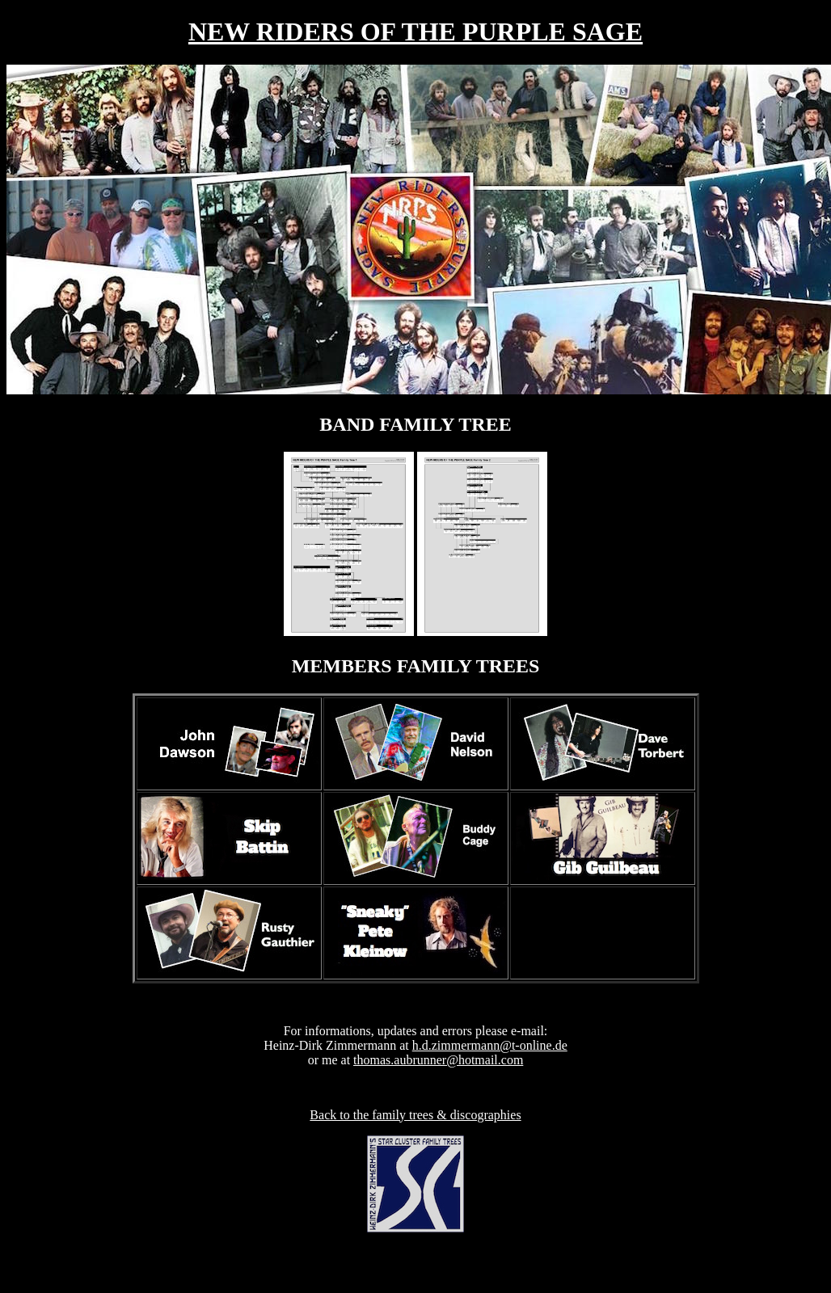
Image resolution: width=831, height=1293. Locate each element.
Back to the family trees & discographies (415, 1115)
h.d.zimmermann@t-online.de (489, 1045)
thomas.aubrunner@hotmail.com (438, 1060)
